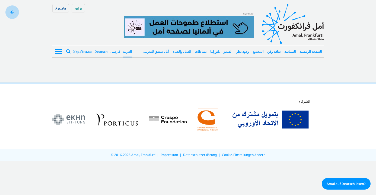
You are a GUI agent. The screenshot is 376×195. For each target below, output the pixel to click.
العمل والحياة (182, 51)
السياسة (290, 51)
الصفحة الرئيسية (310, 51)
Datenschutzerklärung (200, 154)
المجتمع (258, 51)
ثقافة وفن (274, 51)
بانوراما (215, 51)
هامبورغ (60, 8)
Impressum (169, 154)
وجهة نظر (242, 51)
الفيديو (228, 51)
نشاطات (200, 51)
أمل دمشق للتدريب (156, 51)
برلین (78, 8)
